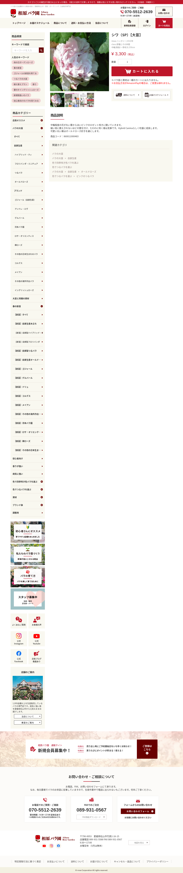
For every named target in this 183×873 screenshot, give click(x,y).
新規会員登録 (129, 25)
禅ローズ (18, 245)
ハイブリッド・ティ (23, 154)
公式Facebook (18, 660)
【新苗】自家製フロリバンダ (27, 341)
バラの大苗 (28, 128)
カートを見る (164, 25)
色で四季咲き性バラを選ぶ (28, 482)
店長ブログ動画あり (36, 660)
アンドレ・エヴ (21, 209)
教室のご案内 (28, 722)
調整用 (16, 513)
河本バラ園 (19, 227)
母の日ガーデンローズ (23, 62)
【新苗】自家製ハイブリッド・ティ (29, 332)
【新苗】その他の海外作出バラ (28, 414)
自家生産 (18, 145)
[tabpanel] (79, 61)
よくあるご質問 (19, 624)
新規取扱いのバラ (21, 95)
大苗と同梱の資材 (21, 299)
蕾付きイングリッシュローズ (26, 89)
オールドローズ (21, 181)
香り (34, 84)
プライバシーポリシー (157, 861)
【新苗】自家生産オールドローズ (28, 359)
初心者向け (18, 459)
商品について (60, 23)
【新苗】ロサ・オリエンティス (28, 432)
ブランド (18, 190)
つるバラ (18, 172)
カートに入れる (145, 71)
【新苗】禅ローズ (22, 441)
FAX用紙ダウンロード (91, 817)
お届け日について (99, 861)
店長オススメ (28, 120)
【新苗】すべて (21, 314)
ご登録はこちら (147, 747)
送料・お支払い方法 (81, 23)
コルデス (18, 263)
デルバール (19, 218)
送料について (129, 95)
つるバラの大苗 (20, 78)
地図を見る (139, 842)
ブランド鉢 (28, 505)
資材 (28, 497)
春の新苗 (17, 68)
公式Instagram (18, 642)
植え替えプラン (20, 84)
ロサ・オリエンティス (24, 236)
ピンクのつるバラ (85, 176)
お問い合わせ (164, 13)
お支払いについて (56, 861)
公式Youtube (36, 642)
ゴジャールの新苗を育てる (25, 73)
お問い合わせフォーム (138, 811)
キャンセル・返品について (127, 861)
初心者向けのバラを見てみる (26, 100)
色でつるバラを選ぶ (28, 489)
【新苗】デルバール (23, 377)
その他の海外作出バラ (24, 281)
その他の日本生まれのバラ (26, 254)
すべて (17, 136)
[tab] (57, 100)
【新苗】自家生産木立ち (25, 323)
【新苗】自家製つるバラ (25, 350)
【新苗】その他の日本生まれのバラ (28, 450)
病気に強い (18, 474)
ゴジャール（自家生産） (25, 200)
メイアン (18, 272)
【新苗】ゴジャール (23, 368)
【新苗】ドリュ (21, 387)
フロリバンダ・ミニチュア (26, 163)
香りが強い (18, 466)
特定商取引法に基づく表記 (28, 861)
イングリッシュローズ (24, 290)
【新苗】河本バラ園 (23, 423)
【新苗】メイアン (22, 405)
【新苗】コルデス (22, 396)
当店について (101, 23)
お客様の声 (36, 624)
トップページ (19, 23)
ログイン (147, 25)
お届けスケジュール (39, 23)
